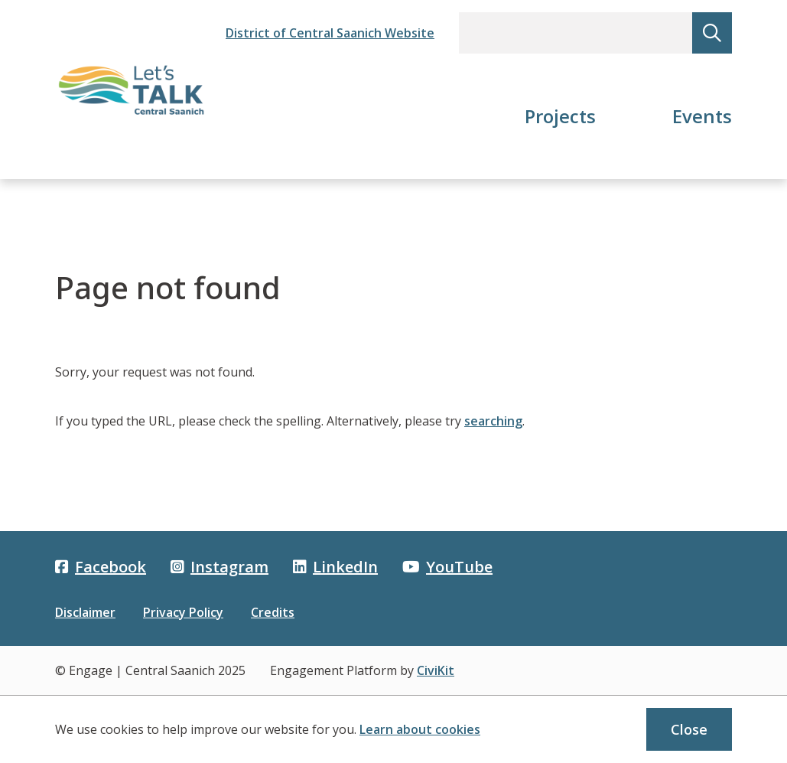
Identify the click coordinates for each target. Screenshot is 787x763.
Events (702, 116)
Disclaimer (85, 612)
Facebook (100, 566)
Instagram (219, 566)
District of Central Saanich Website (330, 32)
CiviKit (435, 670)
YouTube (447, 566)
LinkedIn (335, 566)
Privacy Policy (183, 612)
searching (493, 420)
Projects (560, 116)
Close (689, 729)
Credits (272, 612)
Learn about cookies (419, 729)
